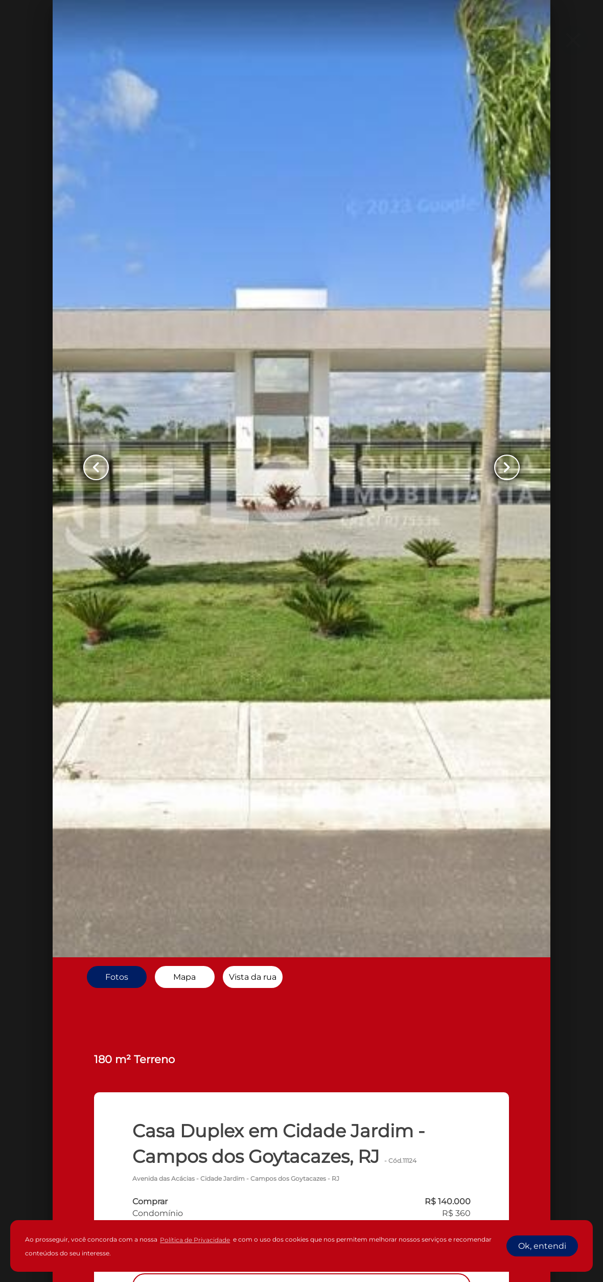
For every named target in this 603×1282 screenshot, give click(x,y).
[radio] (117, 976)
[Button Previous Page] (96, 467)
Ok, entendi (542, 1246)
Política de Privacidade (195, 1240)
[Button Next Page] (507, 467)
